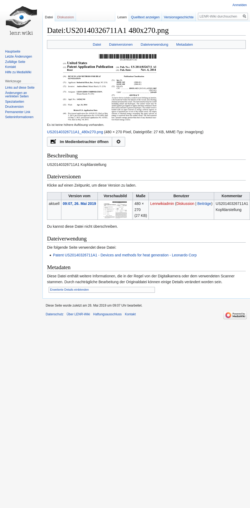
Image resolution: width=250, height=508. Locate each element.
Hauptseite (12, 51)
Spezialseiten (14, 102)
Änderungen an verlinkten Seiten (17, 94)
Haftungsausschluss (107, 314)
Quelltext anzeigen (142, 17)
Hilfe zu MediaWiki (18, 72)
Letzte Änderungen (18, 56)
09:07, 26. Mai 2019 (79, 203)
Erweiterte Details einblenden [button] (69, 289)
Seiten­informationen (19, 117)
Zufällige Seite (15, 62)
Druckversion (14, 107)
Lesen (118, 17)
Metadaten (184, 44)
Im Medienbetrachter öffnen (84, 142)
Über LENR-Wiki (78, 314)
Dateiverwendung (154, 44)
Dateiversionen (121, 44)
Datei (97, 44)
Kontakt (10, 67)
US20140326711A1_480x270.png (75, 132)
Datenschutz (54, 314)
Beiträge (204, 203)
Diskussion (185, 203)
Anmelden (239, 5)
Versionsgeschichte (175, 17)
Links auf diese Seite (20, 87)
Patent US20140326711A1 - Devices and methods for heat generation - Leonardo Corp (125, 255)
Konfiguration (118, 142)
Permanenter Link (17, 112)
